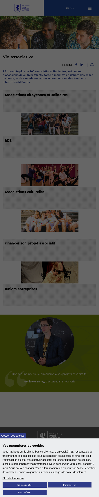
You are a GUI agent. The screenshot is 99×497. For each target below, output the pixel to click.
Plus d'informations (13, 478)
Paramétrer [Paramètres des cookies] (69, 485)
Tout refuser (24, 492)
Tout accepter (25, 485)
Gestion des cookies (12, 435)
